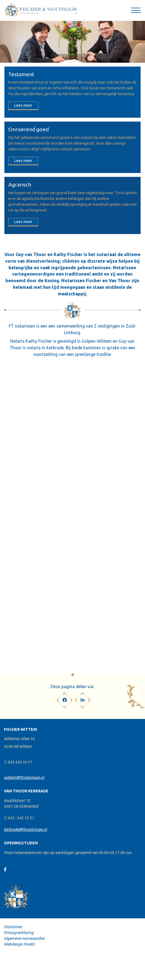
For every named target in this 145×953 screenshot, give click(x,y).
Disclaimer (13, 927)
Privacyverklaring (19, 932)
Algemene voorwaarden (24, 938)
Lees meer (23, 105)
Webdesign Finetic (19, 944)
